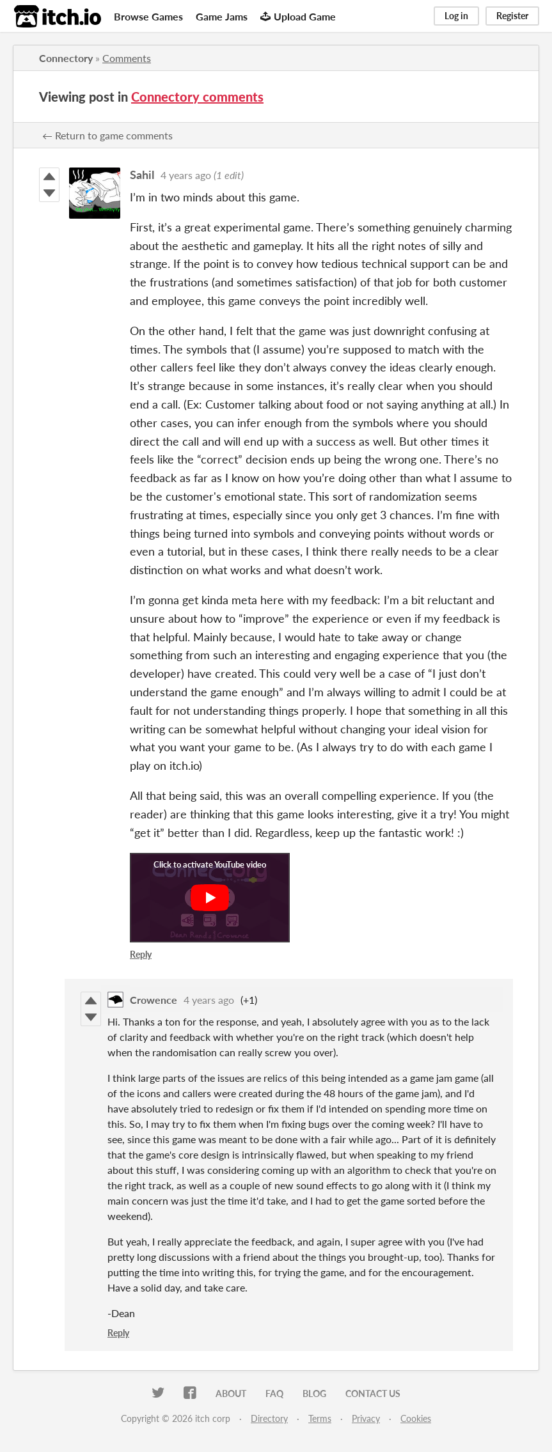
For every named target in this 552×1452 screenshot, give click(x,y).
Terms (319, 1418)
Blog (314, 1393)
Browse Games (148, 16)
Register (512, 15)
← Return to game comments (107, 135)
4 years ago (186, 175)
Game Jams (222, 16)
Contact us (372, 1393)
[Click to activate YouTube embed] (210, 897)
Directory (269, 1418)
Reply (141, 954)
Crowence (153, 1000)
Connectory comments (197, 96)
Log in (456, 15)
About (231, 1393)
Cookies (415, 1418)
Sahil (142, 175)
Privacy (366, 1418)
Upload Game (298, 16)
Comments (126, 58)
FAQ (274, 1393)
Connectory (66, 58)
